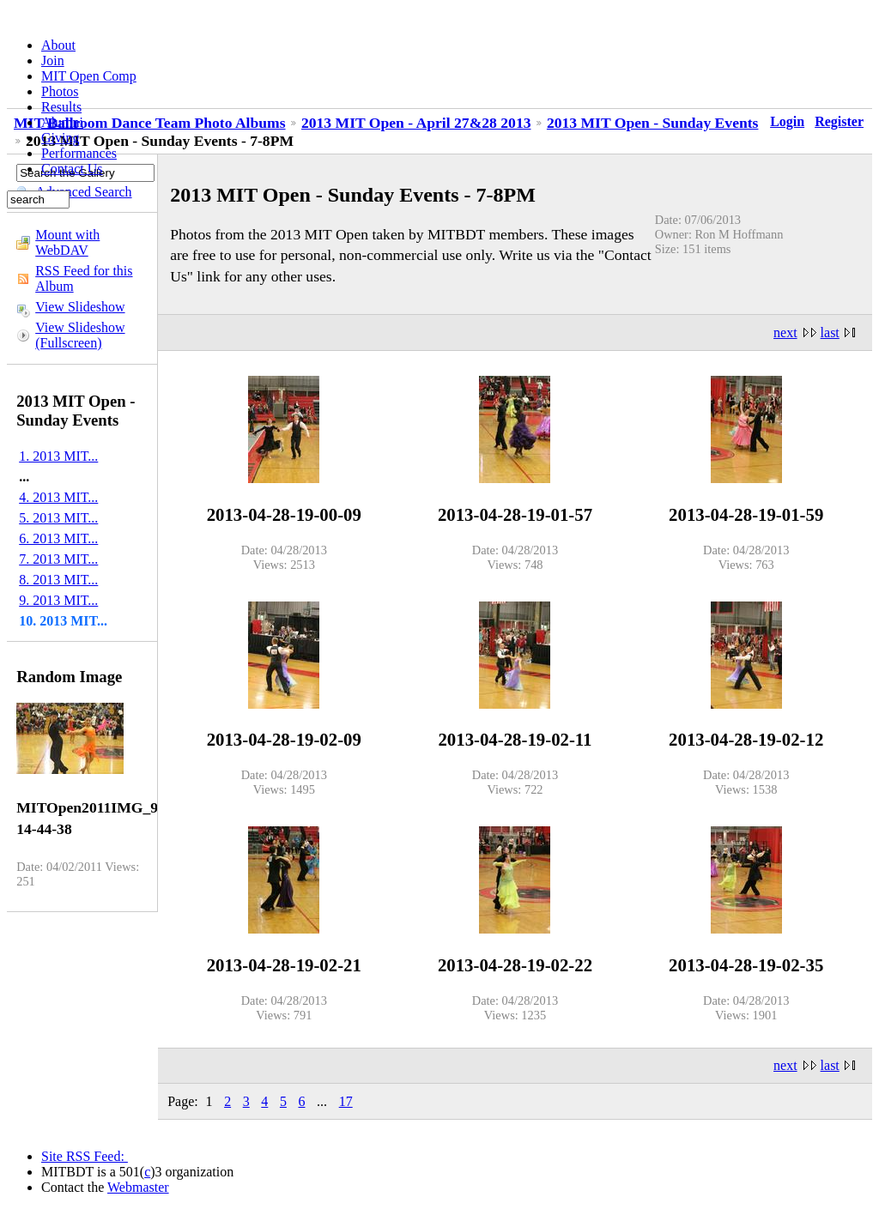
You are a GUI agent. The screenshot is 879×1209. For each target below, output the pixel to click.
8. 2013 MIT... (58, 579)
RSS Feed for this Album (83, 278)
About (58, 45)
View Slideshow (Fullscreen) (79, 335)
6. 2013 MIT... (58, 538)
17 (346, 1101)
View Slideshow (79, 306)
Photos (60, 91)
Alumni (62, 122)
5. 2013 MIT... (58, 518)
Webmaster (138, 1187)
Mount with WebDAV (67, 242)
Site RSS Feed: (84, 1156)
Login (787, 121)
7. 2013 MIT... (58, 559)
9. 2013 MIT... (58, 600)
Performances (79, 153)
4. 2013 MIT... (58, 497)
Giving (60, 137)
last (830, 332)
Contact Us (72, 168)
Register (839, 121)
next (785, 332)
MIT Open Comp (88, 76)
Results (61, 107)
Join (52, 60)
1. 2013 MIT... (58, 456)
